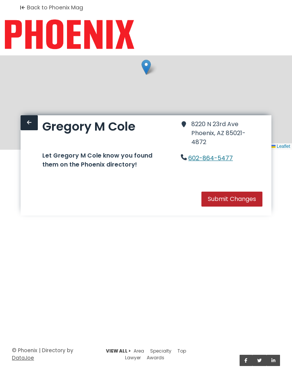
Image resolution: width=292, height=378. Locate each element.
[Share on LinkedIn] (273, 360)
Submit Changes (232, 199)
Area (139, 351)
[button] (146, 67)
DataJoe (23, 358)
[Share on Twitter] (259, 360)
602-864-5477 (210, 158)
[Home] (69, 34)
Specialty (160, 351)
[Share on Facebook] (246, 360)
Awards (155, 357)
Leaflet (280, 146)
